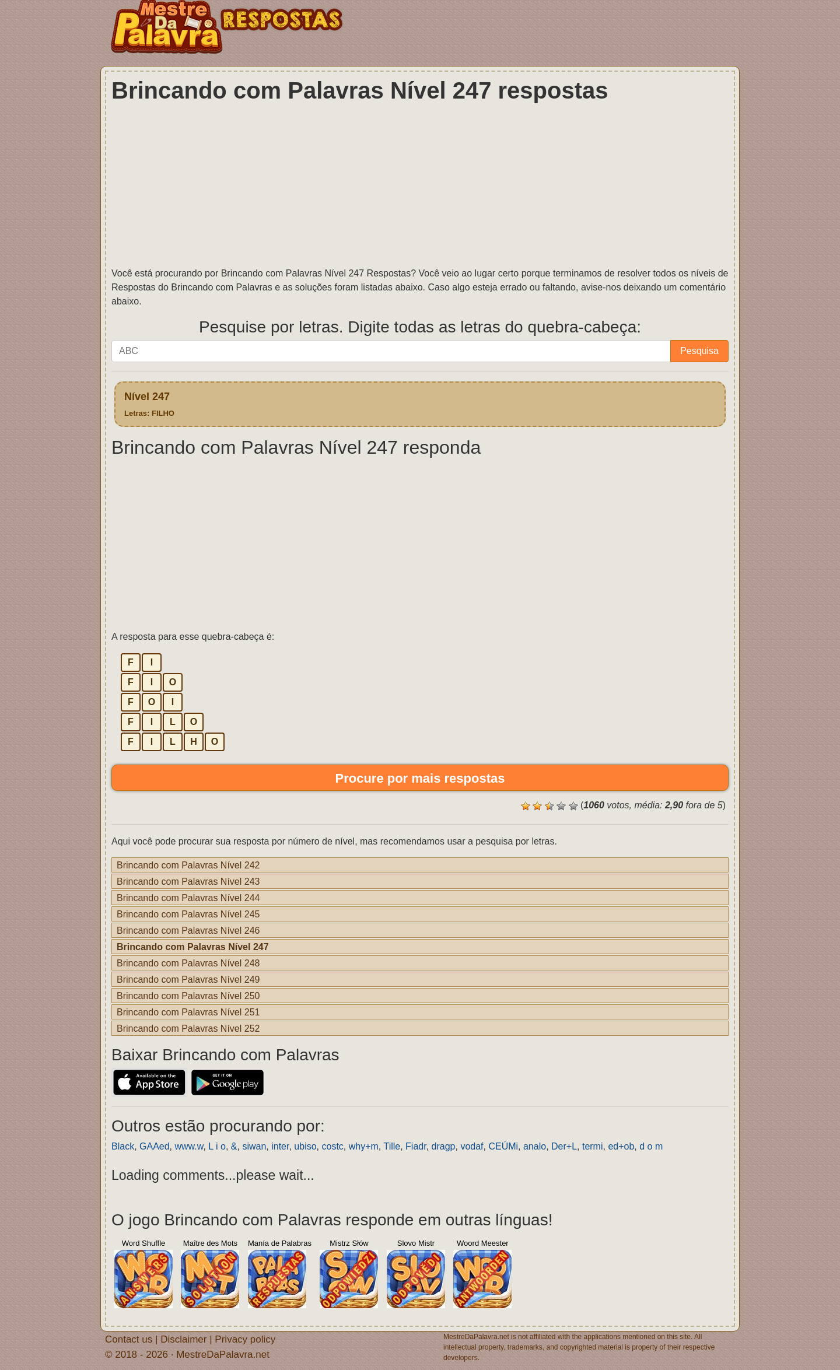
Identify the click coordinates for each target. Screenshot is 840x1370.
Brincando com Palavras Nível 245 (188, 914)
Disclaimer (183, 1339)
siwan (254, 1146)
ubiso (305, 1146)
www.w (189, 1146)
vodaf (471, 1146)
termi (592, 1146)
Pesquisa (699, 351)
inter (280, 1146)
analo (534, 1146)
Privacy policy (245, 1339)
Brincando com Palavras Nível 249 (188, 979)
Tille (391, 1146)
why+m (364, 1146)
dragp (444, 1146)
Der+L (564, 1146)
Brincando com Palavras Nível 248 (188, 962)
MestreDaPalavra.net (223, 1354)
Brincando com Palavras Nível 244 (188, 897)
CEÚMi (503, 1146)
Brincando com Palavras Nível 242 (188, 865)
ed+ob (621, 1146)
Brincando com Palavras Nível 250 (188, 995)
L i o (217, 1146)
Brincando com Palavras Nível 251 (188, 1011)
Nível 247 (149, 403)
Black (122, 1146)
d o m (651, 1146)
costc (332, 1146)
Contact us (128, 1339)
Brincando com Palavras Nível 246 (188, 930)
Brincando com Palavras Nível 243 (188, 881)
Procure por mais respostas (420, 777)
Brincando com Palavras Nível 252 (188, 1028)
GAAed (154, 1146)
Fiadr (415, 1146)
